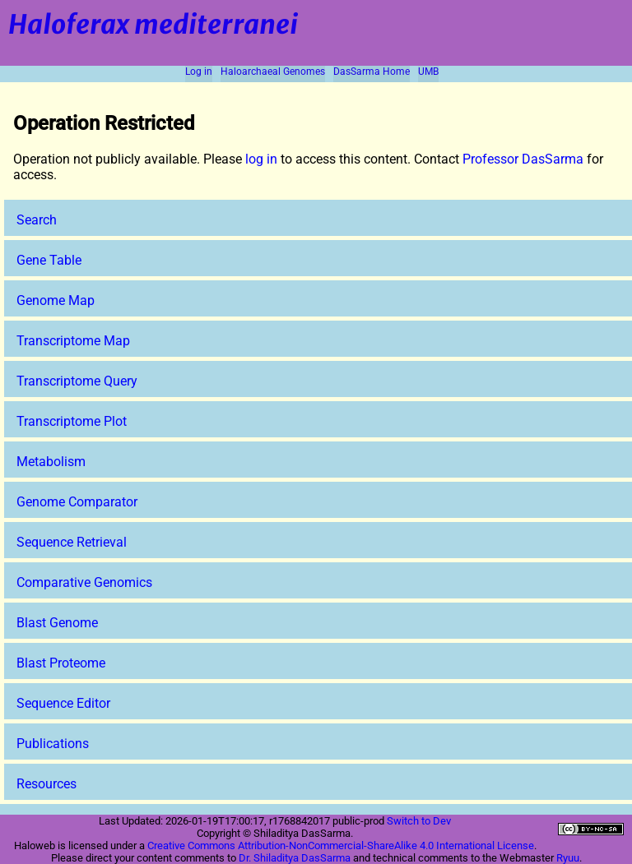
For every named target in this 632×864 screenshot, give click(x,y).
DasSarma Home (371, 71)
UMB (428, 71)
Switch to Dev (419, 821)
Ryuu (567, 858)
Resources (46, 784)
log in (261, 159)
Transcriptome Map (73, 341)
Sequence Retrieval (71, 542)
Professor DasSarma (522, 159)
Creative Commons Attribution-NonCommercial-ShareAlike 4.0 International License (340, 845)
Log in (198, 71)
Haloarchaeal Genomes (273, 71)
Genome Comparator (76, 502)
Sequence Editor (63, 703)
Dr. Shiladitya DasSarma (295, 858)
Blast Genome (57, 623)
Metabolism (51, 461)
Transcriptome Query (76, 381)
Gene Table (48, 260)
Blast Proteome (60, 663)
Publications (52, 743)
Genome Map (55, 300)
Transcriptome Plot (71, 421)
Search (36, 220)
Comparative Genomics (84, 582)
